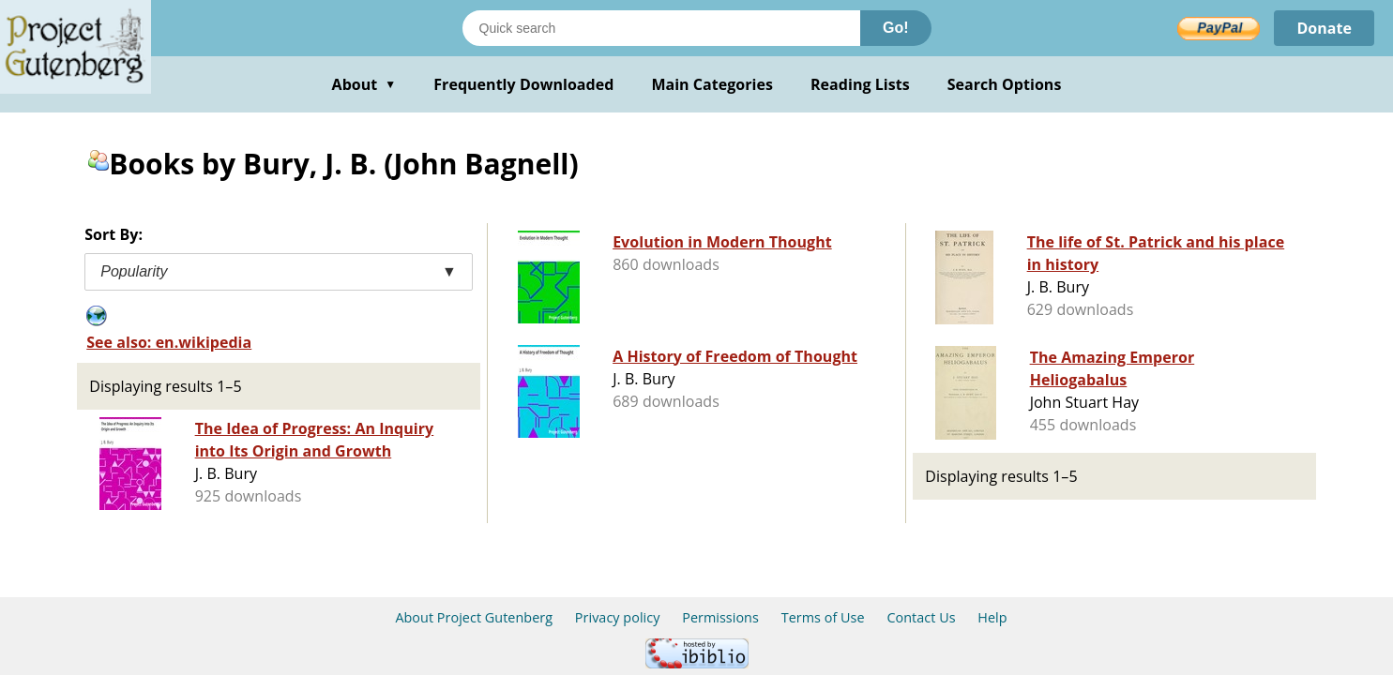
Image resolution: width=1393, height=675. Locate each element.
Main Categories (712, 84)
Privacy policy (617, 617)
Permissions (720, 617)
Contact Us (920, 617)
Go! (896, 28)
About (364, 84)
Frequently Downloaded (523, 84)
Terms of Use (823, 617)
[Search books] (661, 28)
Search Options (1004, 84)
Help (992, 617)
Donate (1324, 28)
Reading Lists (860, 84)
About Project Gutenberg (474, 617)
